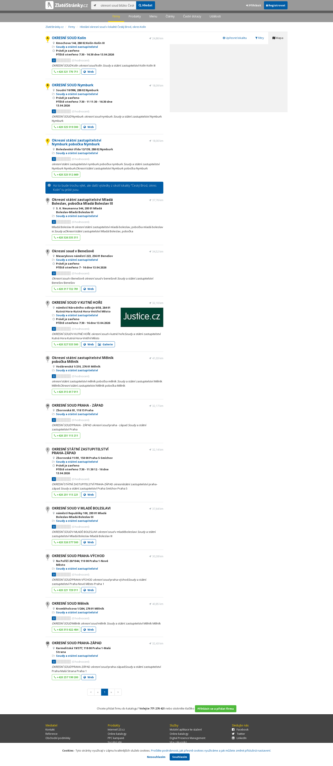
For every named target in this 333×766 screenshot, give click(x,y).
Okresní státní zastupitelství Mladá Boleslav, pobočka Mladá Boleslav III (82, 201)
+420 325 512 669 (66, 174)
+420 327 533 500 (66, 344)
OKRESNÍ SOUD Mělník (70, 603)
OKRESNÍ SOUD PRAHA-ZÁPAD (77, 643)
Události (215, 16)
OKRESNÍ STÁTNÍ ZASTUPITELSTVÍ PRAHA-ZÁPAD (80, 451)
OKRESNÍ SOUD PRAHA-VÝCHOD (78, 555)
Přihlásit (253, 5)
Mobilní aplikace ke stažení (186, 729)
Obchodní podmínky (57, 738)
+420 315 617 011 (66, 392)
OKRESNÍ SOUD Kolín (69, 37)
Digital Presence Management (187, 738)
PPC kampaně (116, 738)
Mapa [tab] (277, 38)
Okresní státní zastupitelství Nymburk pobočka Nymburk (76, 142)
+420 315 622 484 (66, 629)
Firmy (116, 16)
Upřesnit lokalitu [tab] (235, 38)
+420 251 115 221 (66, 494)
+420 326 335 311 (66, 237)
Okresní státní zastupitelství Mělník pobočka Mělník (83, 359)
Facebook (240, 729)
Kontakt (50, 729)
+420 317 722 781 (66, 289)
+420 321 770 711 (66, 72)
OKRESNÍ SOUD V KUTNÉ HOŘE (77, 302)
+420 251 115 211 (66, 435)
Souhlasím (179, 757)
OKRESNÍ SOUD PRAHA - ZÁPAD (77, 405)
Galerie (105, 344)
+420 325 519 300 (66, 127)
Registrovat (275, 5)
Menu (153, 16)
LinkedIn (239, 738)
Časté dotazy (192, 16)
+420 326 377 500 (66, 542)
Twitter (238, 734)
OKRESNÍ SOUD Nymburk (72, 85)
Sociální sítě (115, 742)
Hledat (145, 5)
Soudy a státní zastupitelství (77, 47)
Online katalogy (117, 734)
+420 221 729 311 (66, 590)
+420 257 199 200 (66, 677)
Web (88, 72)
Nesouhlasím (156, 757)
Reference (51, 734)
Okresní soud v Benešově (73, 251)
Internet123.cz (116, 729)
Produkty (134, 16)
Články (170, 16)
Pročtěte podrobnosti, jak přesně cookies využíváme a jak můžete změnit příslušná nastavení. (211, 750)
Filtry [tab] (259, 38)
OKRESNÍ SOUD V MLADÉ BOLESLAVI (81, 508)
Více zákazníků (178, 742)
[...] (117, 5)
